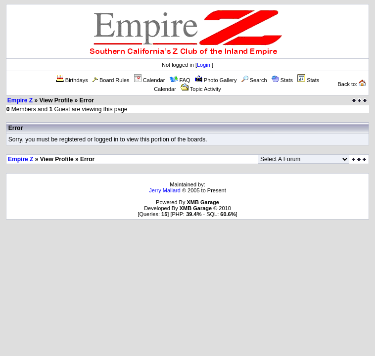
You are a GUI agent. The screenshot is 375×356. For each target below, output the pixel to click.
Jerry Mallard (165, 190)
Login (203, 65)
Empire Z (20, 100)
